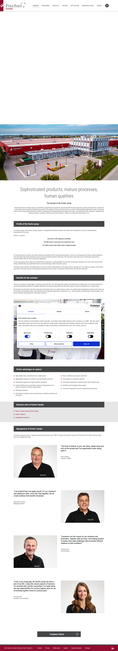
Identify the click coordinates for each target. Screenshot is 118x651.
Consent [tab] (31, 311)
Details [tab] (59, 311)
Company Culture (57, 634)
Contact (39, 648)
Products (55, 6)
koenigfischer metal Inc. (23, 417)
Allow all (86, 344)
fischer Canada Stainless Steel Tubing (27, 411)
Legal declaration (76, 648)
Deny (31, 344)
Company (36, 6)
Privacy (47, 648)
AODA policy (56, 648)
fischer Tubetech (20, 414)
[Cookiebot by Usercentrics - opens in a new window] (91, 306)
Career (99, 6)
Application (75, 6)
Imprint (66, 648)
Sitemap (87, 648)
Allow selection (59, 344)
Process (65, 6)
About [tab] (87, 311)
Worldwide (45, 6)
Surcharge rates (88, 6)
